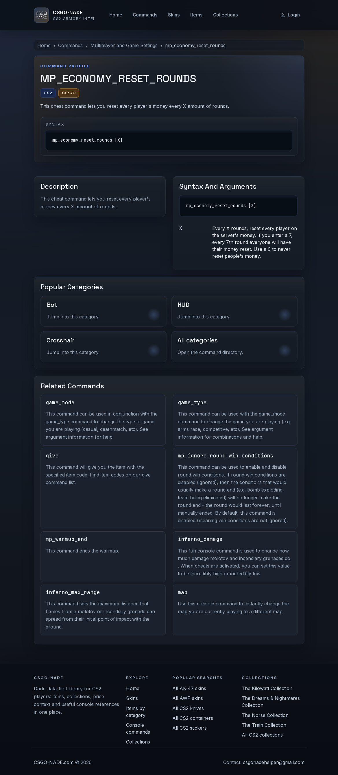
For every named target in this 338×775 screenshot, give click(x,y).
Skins (174, 15)
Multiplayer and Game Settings (124, 45)
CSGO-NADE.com (53, 762)
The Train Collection (264, 725)
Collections (225, 15)
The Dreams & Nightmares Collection (271, 701)
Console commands (138, 728)
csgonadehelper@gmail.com (273, 762)
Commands (145, 15)
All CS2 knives (188, 708)
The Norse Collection (265, 715)
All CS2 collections (262, 735)
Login (290, 15)
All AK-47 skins (189, 688)
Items (196, 15)
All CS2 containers (192, 718)
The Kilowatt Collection (267, 688)
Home (115, 15)
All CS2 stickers (189, 728)
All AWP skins (187, 698)
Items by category (135, 711)
